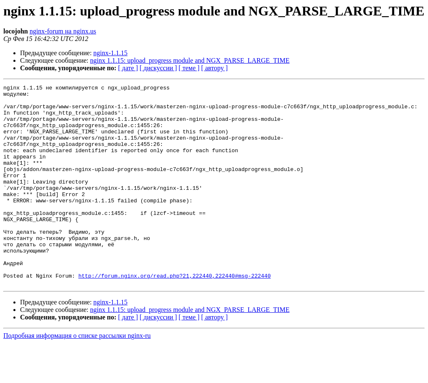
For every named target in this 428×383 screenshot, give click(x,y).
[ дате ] (128, 67)
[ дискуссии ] (158, 67)
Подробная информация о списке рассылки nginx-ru (77, 375)
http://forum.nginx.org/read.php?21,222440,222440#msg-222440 (174, 314)
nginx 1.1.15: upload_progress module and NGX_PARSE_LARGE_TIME (190, 60)
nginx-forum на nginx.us (63, 31)
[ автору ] (214, 67)
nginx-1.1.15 (110, 52)
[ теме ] (188, 67)
